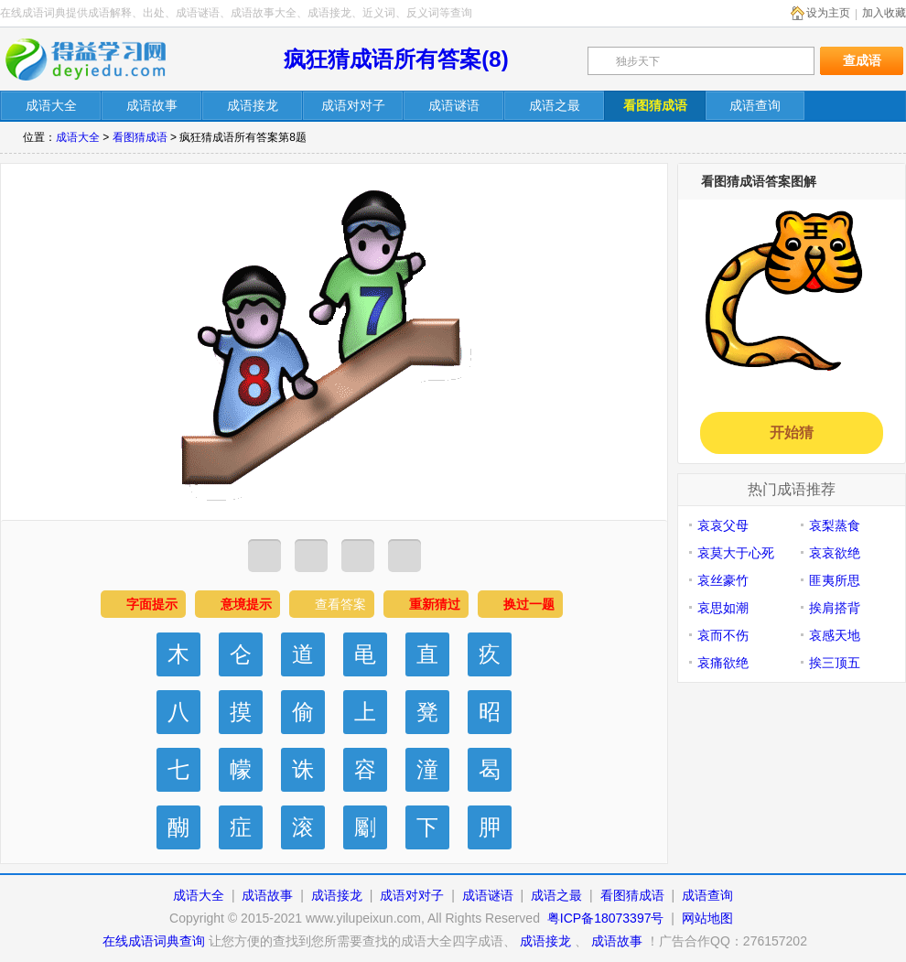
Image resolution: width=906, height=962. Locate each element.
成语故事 (267, 895)
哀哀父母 (723, 525)
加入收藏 (884, 12)
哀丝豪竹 (723, 580)
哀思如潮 (723, 607)
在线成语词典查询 (153, 941)
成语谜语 (487, 895)
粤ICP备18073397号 (607, 918)
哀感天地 (834, 635)
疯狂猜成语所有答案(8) (396, 59)
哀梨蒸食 (834, 525)
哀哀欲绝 (834, 553)
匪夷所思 (834, 580)
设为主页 (828, 12)
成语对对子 (412, 895)
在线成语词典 (98, 59)
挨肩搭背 (834, 607)
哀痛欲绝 (723, 662)
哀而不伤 (723, 635)
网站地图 (707, 918)
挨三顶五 (834, 662)
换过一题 (529, 604)
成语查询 (707, 895)
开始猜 (792, 432)
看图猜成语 (140, 137)
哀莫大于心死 (735, 553)
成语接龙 (336, 895)
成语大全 (78, 137)
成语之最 (556, 895)
